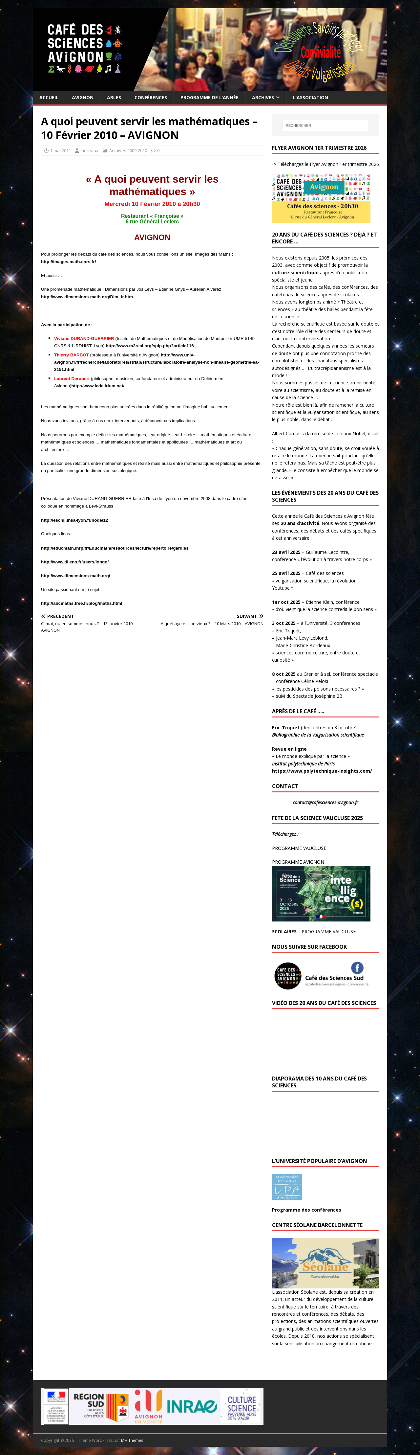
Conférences (151, 97)
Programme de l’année (209, 97)
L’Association (310, 97)
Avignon (83, 97)
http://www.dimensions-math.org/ (75, 575)
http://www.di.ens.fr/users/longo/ (75, 561)
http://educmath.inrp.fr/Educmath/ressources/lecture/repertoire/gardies (115, 548)
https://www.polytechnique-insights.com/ (322, 771)
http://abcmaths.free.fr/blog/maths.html (81, 603)
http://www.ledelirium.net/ (97, 385)
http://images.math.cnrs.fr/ (68, 261)
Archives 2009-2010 (128, 150)
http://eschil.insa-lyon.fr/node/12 (74, 520)
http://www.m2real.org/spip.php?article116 (150, 345)
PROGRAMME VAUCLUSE (299, 848)
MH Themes (132, 1440)
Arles (114, 97)
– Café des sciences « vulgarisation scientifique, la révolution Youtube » (314, 580)
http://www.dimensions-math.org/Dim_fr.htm (87, 296)
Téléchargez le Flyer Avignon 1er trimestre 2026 (327, 164)
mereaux (89, 150)
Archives (263, 97)
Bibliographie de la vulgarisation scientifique (318, 735)
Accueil (48, 97)
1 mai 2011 (60, 150)
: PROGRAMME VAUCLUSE (314, 931)
